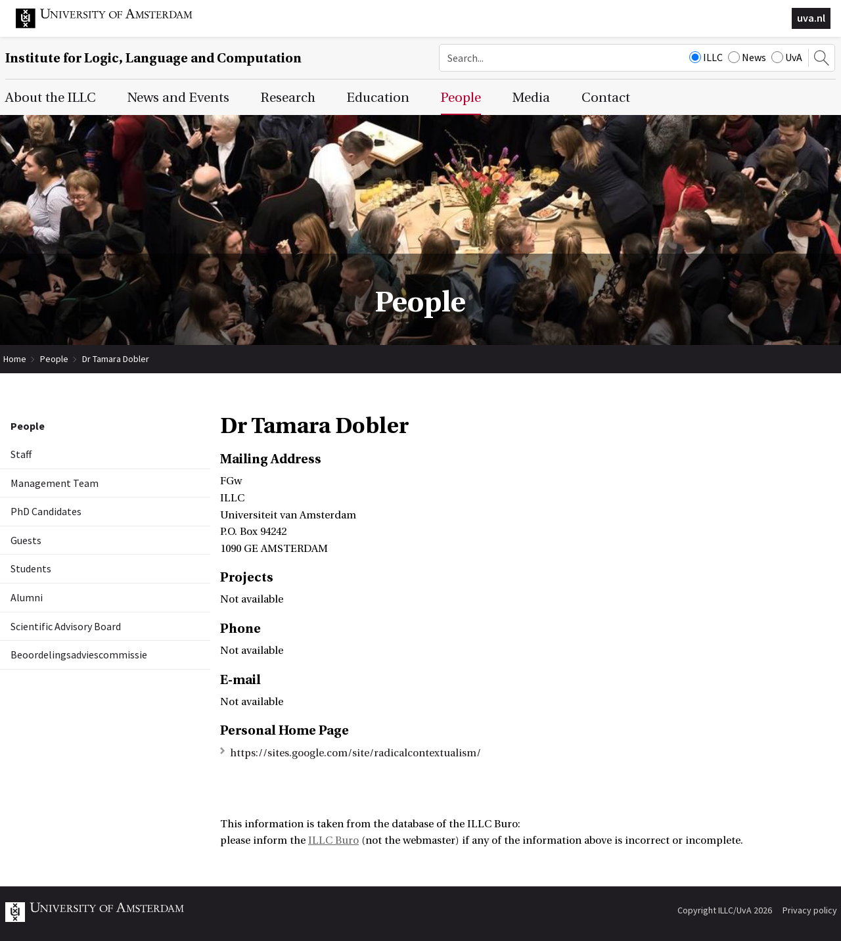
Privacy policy (810, 910)
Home (14, 359)
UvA (786, 57)
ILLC (706, 57)
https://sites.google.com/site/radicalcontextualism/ (355, 753)
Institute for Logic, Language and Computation (153, 58)
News (747, 57)
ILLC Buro (333, 840)
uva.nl (811, 17)
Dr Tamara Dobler (115, 359)
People (54, 359)
